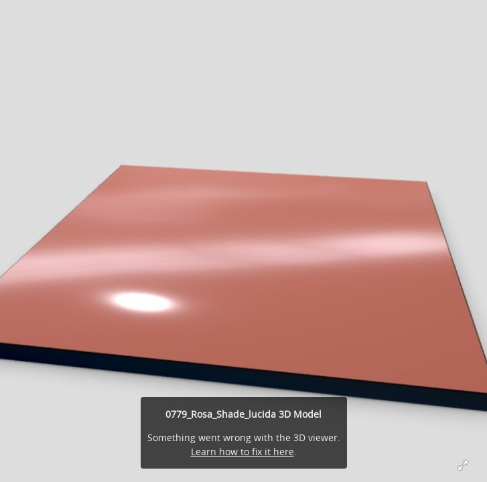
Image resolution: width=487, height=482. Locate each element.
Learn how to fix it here (242, 451)
